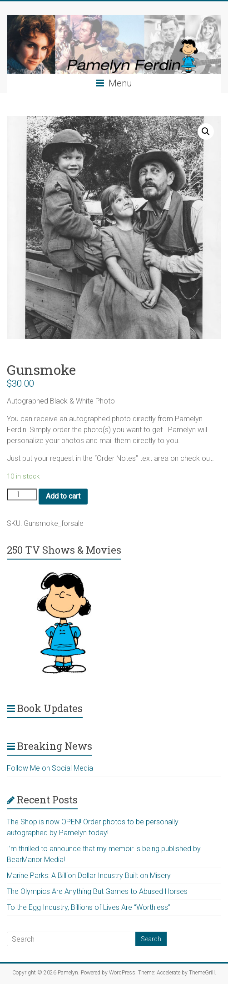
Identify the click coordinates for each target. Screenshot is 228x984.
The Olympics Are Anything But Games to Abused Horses (97, 891)
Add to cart (63, 496)
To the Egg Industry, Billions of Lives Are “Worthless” (88, 907)
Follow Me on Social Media (50, 768)
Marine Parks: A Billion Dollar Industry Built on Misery (89, 875)
